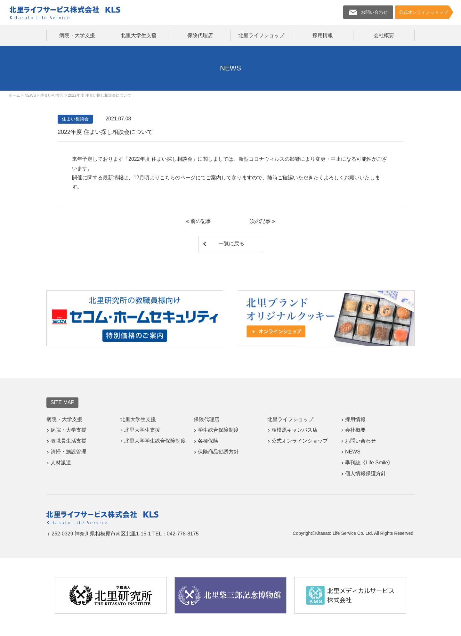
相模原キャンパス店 (294, 430)
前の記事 (200, 221)
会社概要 (384, 35)
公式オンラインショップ (299, 441)
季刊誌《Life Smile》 (369, 462)
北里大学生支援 (139, 35)
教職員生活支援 (68, 441)
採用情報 (322, 35)
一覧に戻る (231, 243)
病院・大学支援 (77, 35)
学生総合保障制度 (218, 430)
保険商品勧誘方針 (218, 451)
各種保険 (208, 441)
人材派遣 (61, 462)
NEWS (352, 451)
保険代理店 (200, 35)
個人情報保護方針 (365, 473)
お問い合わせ (360, 441)
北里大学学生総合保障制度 (155, 441)
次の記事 (260, 221)
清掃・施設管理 (68, 451)
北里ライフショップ (261, 35)
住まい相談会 (75, 118)
